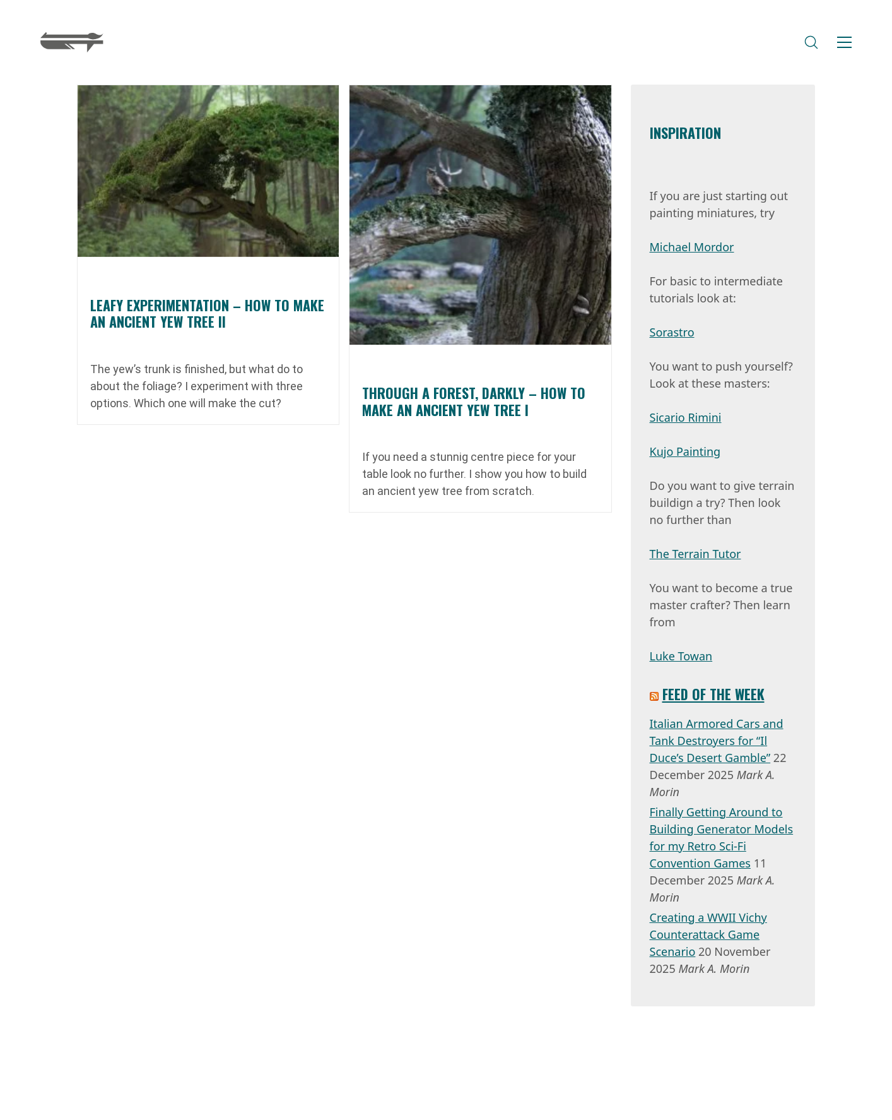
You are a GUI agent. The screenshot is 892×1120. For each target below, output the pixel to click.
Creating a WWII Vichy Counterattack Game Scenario (708, 934)
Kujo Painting (685, 451)
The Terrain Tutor (695, 553)
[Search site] (811, 42)
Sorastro (672, 332)
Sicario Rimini (686, 417)
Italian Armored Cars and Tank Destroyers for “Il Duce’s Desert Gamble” (716, 740)
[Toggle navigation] (844, 42)
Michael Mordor (692, 246)
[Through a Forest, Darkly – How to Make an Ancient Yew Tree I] (480, 215)
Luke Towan (681, 656)
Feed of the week (713, 694)
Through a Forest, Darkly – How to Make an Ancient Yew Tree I (473, 401)
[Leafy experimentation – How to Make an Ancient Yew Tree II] (208, 171)
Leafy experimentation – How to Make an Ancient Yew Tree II (207, 313)
